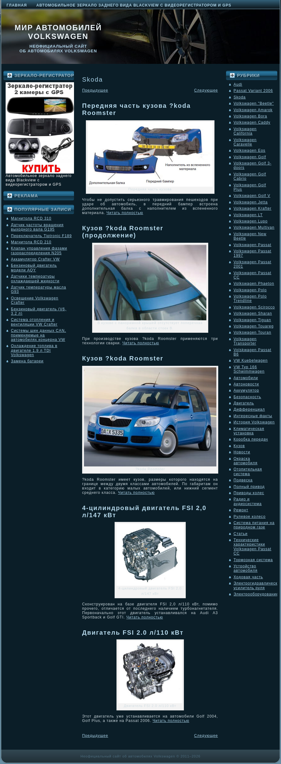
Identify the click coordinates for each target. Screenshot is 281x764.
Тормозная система (253, 560)
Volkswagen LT (248, 215)
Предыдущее (95, 90)
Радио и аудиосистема (248, 501)
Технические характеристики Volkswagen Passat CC (252, 547)
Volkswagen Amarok (253, 110)
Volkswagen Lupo (251, 221)
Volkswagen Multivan (254, 227)
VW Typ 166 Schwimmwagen (249, 369)
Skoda (240, 97)
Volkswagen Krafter (252, 208)
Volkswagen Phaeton (254, 283)
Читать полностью (124, 213)
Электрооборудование (256, 594)
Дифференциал (249, 409)
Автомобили (246, 378)
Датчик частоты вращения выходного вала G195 (37, 227)
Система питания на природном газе (254, 525)
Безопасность (247, 397)
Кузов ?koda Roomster (122, 358)
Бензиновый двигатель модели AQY (34, 267)
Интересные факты (253, 416)
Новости (242, 452)
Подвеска (243, 480)
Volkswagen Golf (250, 157)
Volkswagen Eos (249, 150)
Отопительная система (248, 471)
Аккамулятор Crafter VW (35, 259)
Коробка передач (251, 439)
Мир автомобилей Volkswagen (58, 32)
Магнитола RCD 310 (31, 218)
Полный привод (249, 487)
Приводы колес (249, 493)
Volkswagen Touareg (254, 326)
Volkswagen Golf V (252, 195)
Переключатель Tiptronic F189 (41, 236)
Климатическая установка (249, 431)
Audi (238, 84)
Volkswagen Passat (252, 245)
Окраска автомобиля (246, 460)
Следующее (206, 90)
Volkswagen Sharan (253, 313)
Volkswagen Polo (250, 290)
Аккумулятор (246, 390)
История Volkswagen (254, 422)
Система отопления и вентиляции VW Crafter (34, 322)
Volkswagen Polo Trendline (250, 298)
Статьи (241, 534)
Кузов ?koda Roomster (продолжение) (122, 232)
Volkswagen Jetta (251, 202)
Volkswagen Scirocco (254, 307)
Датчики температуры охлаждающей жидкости (35, 278)
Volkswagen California (245, 131)
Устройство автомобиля (246, 568)
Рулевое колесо (250, 516)
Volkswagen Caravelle (245, 142)
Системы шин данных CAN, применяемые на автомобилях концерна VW (38, 335)
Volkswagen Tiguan (252, 320)
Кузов (239, 446)
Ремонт (241, 510)
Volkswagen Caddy (252, 122)
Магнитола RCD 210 (31, 242)
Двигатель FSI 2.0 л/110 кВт (133, 632)
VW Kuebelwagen (251, 360)
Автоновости (246, 384)
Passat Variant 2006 (253, 90)
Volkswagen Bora (250, 116)
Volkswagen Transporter (245, 341)
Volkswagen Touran (252, 332)
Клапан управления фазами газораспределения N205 (39, 250)
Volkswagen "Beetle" (254, 103)
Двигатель (244, 403)
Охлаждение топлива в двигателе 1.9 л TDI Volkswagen (34, 350)
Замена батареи (27, 361)
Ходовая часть (248, 577)
